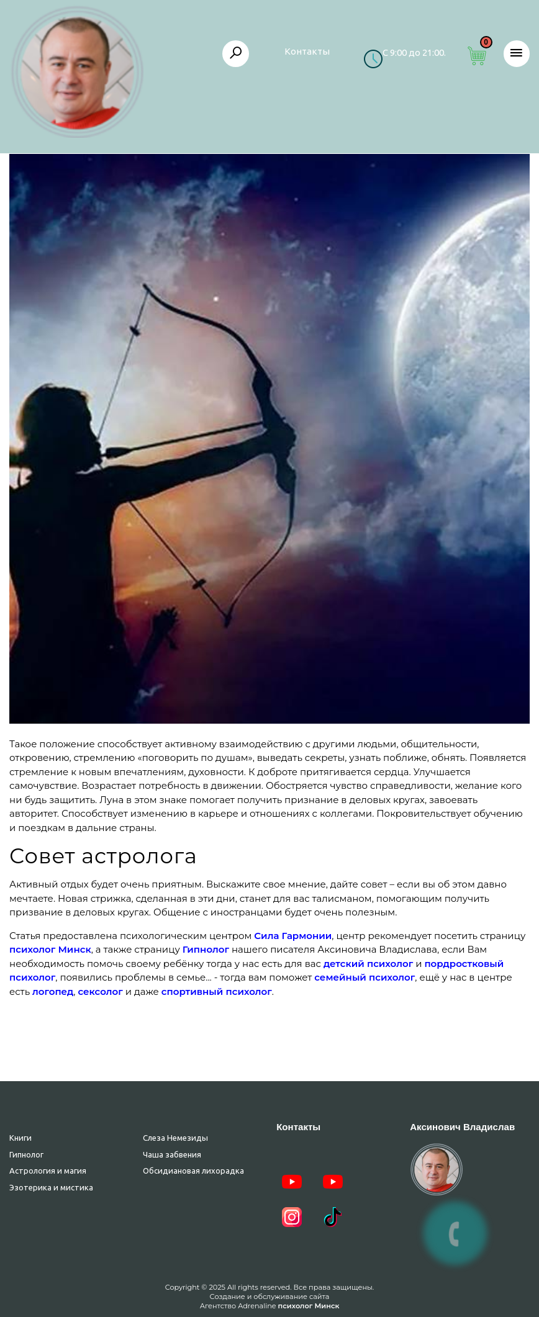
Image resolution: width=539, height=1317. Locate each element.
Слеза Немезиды (175, 1137)
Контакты (307, 51)
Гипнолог (26, 1154)
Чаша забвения (172, 1154)
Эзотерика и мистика (51, 1187)
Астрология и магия (47, 1170)
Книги (20, 1137)
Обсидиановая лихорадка (193, 1170)
